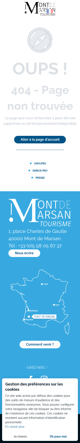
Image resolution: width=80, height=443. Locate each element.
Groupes (40, 163)
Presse (40, 177)
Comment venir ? (40, 344)
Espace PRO (40, 170)
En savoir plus (14, 426)
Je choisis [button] (20, 436)
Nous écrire (24, 253)
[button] (41, 11)
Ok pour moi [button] (58, 436)
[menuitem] (21, 12)
